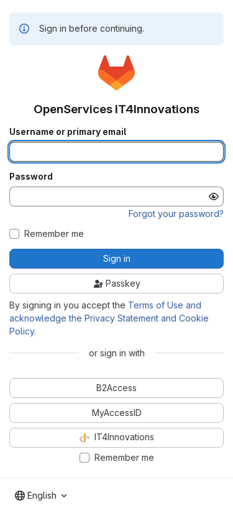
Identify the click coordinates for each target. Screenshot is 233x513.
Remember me (54, 234)
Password (31, 177)
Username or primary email (67, 132)
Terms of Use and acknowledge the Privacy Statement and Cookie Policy (109, 318)
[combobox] (40, 495)
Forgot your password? (176, 213)
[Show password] (214, 196)
